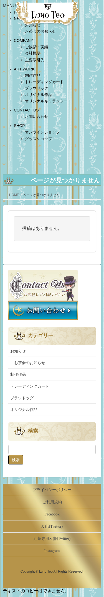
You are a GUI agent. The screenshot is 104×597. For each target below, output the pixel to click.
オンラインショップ (42, 132)
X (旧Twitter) (52, 526)
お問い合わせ (36, 116)
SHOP (19, 125)
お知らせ (18, 351)
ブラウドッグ (36, 88)
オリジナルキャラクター (46, 101)
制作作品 (32, 75)
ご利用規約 (52, 502)
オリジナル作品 (38, 94)
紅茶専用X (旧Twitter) (52, 539)
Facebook (51, 514)
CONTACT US (26, 110)
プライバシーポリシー (52, 490)
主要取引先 (34, 60)
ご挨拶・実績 (36, 47)
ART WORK (24, 69)
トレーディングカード (44, 82)
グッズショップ (38, 138)
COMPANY (23, 40)
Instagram (52, 551)
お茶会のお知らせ (40, 31)
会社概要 (32, 53)
